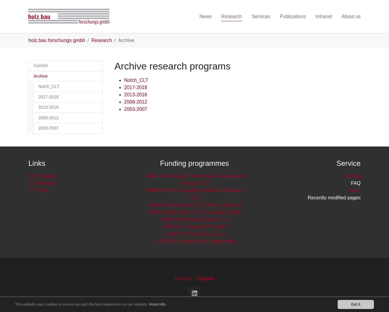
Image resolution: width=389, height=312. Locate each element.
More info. (158, 304)
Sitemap (352, 176)
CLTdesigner (42, 183)
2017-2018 (135, 87)
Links (355, 190)
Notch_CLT (136, 80)
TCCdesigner (42, 176)
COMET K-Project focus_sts (194, 233)
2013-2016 (135, 94)
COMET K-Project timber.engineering (194, 241)
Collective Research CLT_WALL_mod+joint (194, 204)
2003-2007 (135, 109)
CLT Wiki (37, 190)
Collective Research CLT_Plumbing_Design (194, 212)
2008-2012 (135, 102)
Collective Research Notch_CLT (194, 219)
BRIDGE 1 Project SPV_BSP (194, 226)
